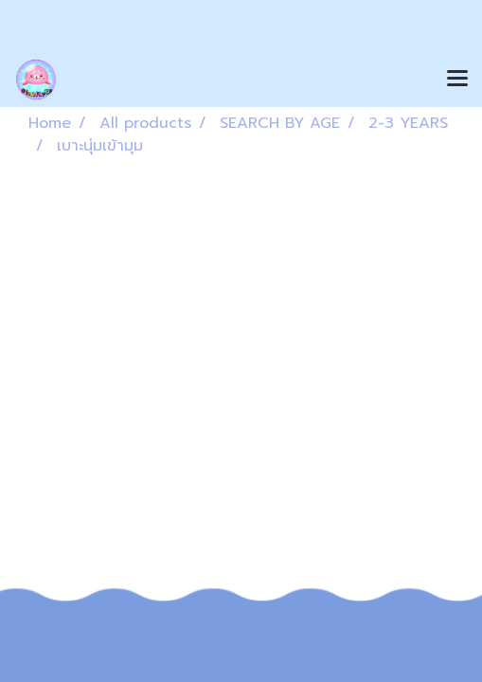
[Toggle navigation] (457, 79)
